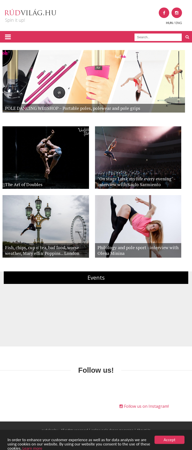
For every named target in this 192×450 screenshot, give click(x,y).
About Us (143, 430)
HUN (169, 23)
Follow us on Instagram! (144, 406)
